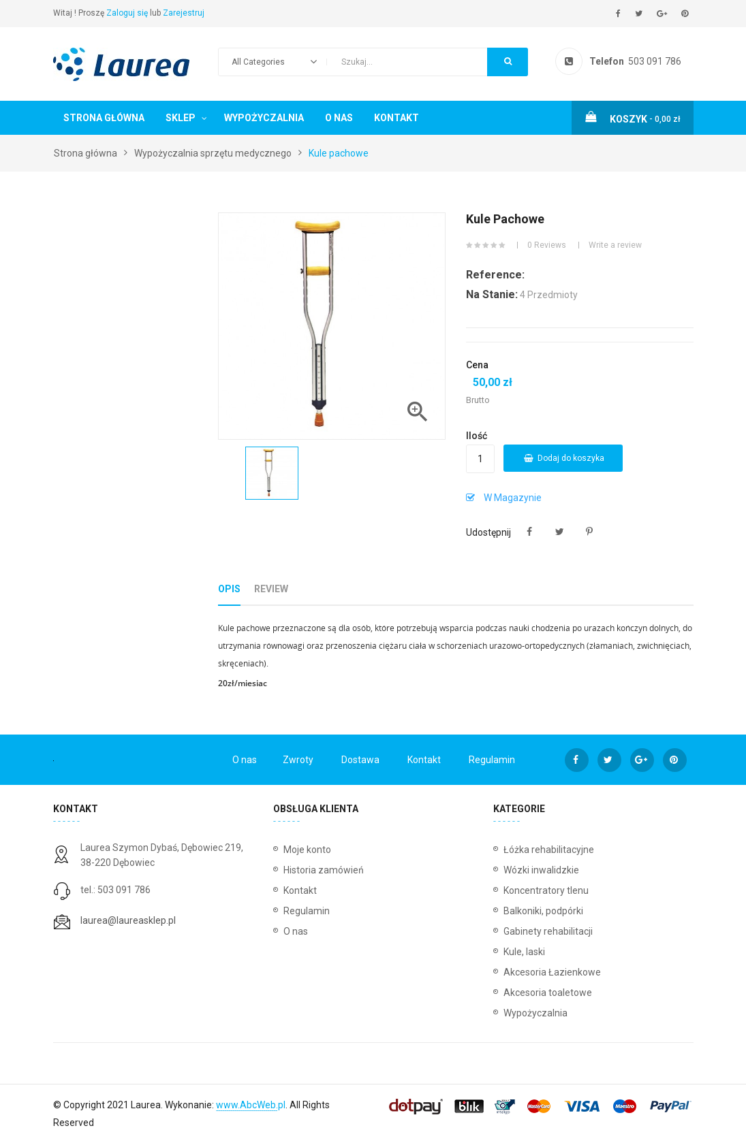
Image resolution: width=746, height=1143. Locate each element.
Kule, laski (524, 951)
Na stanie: (492, 294)
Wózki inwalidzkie (541, 870)
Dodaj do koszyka (564, 458)
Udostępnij (530, 532)
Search (508, 61)
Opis (229, 588)
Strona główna (103, 117)
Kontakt (396, 117)
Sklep (181, 117)
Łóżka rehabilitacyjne (548, 849)
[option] (271, 473)
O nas (339, 117)
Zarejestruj (183, 13)
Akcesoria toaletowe (547, 992)
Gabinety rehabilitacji (548, 931)
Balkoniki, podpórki (543, 910)
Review (271, 588)
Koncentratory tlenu (546, 890)
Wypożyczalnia (264, 117)
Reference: (495, 274)
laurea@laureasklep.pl (128, 920)
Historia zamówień (323, 870)
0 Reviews (546, 245)
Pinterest (590, 532)
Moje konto (307, 849)
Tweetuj (560, 532)
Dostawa (360, 759)
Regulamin (492, 759)
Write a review (615, 245)
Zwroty (298, 759)
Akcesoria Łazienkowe (552, 972)
